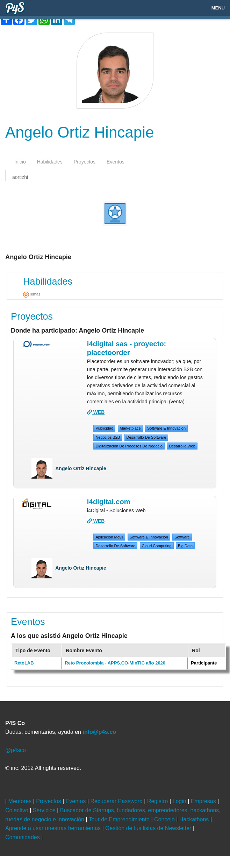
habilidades (50, 162)
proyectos (84, 162)
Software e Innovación (166, 428)
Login (180, 801)
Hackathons (194, 819)
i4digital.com (108, 502)
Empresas (204, 801)
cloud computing (157, 546)
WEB (96, 412)
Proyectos (32, 316)
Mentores (20, 801)
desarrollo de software (146, 437)
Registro (158, 801)
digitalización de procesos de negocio (128, 446)
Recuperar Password (117, 801)
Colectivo (17, 810)
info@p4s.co (99, 732)
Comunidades (23, 837)
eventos (115, 162)
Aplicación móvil (109, 537)
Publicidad (104, 428)
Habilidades (47, 281)
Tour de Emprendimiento (120, 819)
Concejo (165, 819)
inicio (20, 162)
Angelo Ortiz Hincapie (80, 468)
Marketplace (130, 428)
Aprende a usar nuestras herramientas (53, 828)
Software (181, 537)
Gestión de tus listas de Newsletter (149, 828)
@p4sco (15, 750)
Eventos (28, 622)
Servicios (45, 810)
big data (185, 546)
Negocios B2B (107, 437)
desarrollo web (182, 446)
